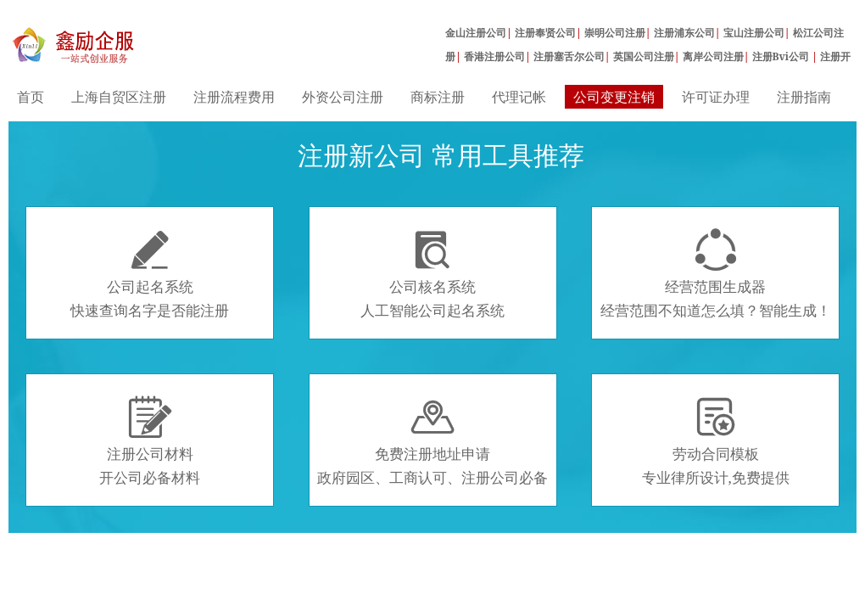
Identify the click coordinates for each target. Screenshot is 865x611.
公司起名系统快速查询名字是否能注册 (149, 274)
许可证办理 (716, 96)
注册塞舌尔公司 (569, 56)
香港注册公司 (494, 56)
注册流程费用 (234, 96)
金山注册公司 (475, 32)
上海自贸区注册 (118, 96)
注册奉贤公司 (545, 32)
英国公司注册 (643, 56)
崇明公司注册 (614, 32)
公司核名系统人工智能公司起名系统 (432, 274)
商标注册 (437, 96)
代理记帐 (519, 96)
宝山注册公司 (753, 32)
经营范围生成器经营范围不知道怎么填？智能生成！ (715, 274)
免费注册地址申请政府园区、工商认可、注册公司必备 (432, 441)
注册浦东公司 (684, 32)
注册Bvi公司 (782, 56)
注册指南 (804, 96)
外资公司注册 (342, 96)
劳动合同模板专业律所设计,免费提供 (716, 441)
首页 (30, 96)
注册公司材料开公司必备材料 (149, 441)
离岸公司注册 (713, 56)
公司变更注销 (614, 96)
